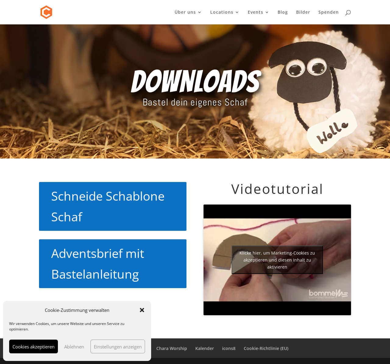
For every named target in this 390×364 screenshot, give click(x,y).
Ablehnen (74, 347)
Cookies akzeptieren (33, 347)
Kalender (204, 348)
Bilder (303, 12)
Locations (221, 12)
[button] (142, 310)
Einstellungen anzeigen (118, 347)
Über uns (185, 12)
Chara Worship (171, 348)
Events (255, 12)
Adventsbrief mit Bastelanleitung (97, 263)
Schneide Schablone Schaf (108, 206)
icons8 (229, 348)
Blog (283, 12)
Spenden (328, 12)
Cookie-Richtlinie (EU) (266, 348)
